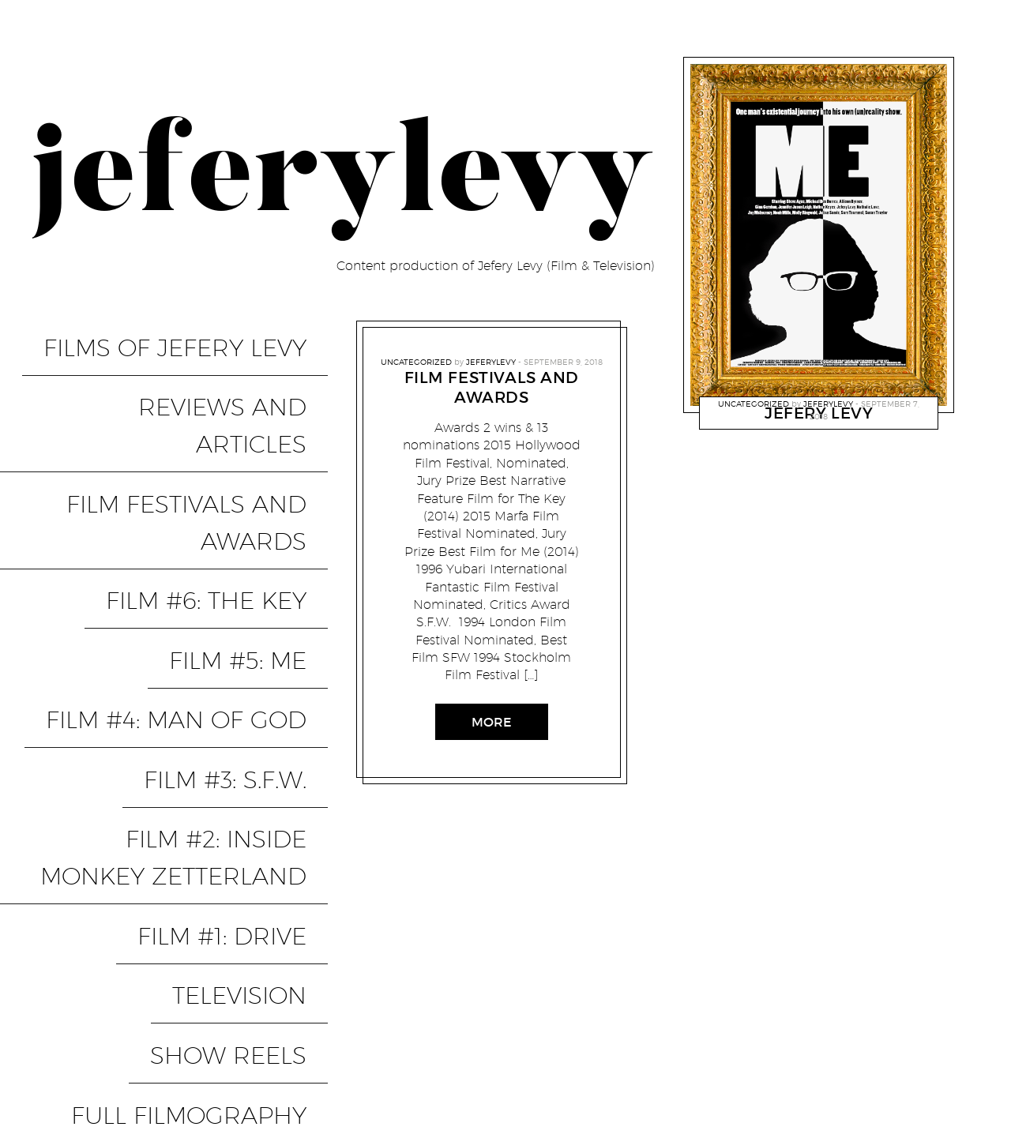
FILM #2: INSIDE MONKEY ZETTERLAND (182, 610)
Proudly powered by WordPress (120, 1034)
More (492, 722)
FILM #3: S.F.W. (246, 563)
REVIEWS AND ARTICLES (185, 368)
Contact (941, 1062)
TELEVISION (261, 691)
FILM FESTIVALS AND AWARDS (208, 415)
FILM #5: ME (259, 496)
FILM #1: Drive (243, 657)
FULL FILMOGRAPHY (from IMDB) (167, 772)
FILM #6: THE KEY (227, 462)
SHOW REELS (249, 725)
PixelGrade (340, 1034)
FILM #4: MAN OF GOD (197, 529)
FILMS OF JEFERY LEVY (196, 334)
